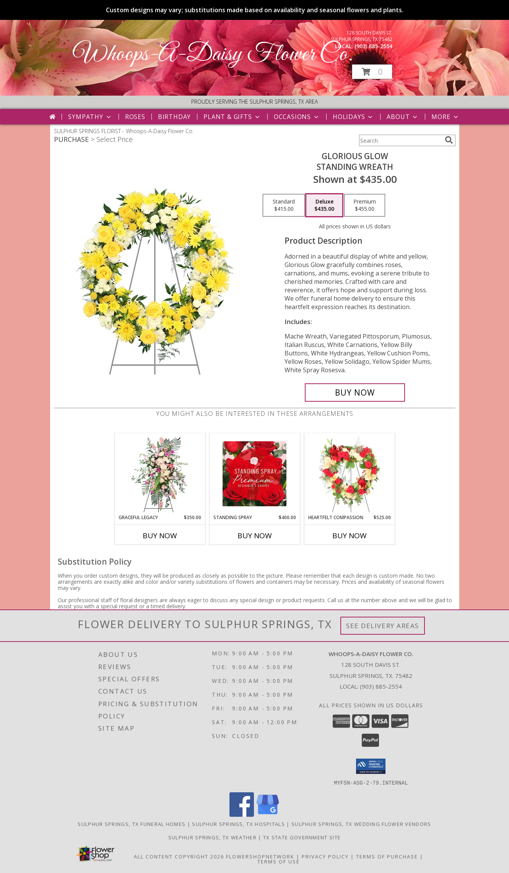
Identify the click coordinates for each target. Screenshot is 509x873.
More (445, 116)
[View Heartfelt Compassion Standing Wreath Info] (349, 473)
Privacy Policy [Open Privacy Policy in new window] (325, 856)
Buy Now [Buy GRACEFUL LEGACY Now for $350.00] (160, 536)
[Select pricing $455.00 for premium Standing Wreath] (365, 205)
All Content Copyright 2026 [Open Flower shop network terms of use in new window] (179, 856)
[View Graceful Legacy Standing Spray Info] (160, 473)
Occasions (297, 116)
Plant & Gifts (232, 116)
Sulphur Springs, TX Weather (212, 837)
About (403, 116)
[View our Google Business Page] (267, 814)
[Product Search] (400, 140)
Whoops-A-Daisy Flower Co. (213, 54)
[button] (372, 71)
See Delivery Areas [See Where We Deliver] (382, 625)
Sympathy (90, 116)
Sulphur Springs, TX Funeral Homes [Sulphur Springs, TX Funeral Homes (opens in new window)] (131, 823)
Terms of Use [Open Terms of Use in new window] (278, 861)
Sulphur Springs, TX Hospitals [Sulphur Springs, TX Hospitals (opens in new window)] (238, 823)
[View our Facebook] (241, 814)
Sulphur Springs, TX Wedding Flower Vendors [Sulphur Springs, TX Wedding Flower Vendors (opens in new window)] (361, 823)
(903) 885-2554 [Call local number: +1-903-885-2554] (373, 46)
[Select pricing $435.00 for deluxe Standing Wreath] (324, 205)
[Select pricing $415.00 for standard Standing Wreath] (283, 205)
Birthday (174, 116)
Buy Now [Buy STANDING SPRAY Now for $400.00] (254, 536)
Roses (135, 116)
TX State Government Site (302, 837)
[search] (449, 140)
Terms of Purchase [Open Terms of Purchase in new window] (387, 856)
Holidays (353, 116)
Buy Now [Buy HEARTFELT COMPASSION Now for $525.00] (349, 536)
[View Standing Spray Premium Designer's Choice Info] (254, 474)
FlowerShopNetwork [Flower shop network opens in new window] (260, 856)
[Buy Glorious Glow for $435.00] (355, 392)
